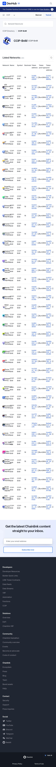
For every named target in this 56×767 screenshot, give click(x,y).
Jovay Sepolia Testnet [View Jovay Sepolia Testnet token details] (6, 270)
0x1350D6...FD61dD (34, 497)
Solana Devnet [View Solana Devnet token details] (6, 425)
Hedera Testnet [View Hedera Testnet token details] (6, 252)
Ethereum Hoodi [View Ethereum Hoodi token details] (6, 206)
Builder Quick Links (10, 576)
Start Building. (45, 9)
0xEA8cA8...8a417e (34, 288)
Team (5, 680)
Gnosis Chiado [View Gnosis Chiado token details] (6, 234)
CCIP (5, 606)
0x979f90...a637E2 (48, 507)
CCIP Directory (9, 31)
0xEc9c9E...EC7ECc (34, 406)
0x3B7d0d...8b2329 (34, 170)
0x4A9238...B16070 (34, 188)
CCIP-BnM (22, 31)
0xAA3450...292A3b (34, 206)
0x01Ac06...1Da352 (34, 252)
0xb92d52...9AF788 (48, 488)
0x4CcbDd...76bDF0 (48, 215)
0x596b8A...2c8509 (34, 77)
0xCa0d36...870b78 (48, 288)
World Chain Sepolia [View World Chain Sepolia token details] (6, 488)
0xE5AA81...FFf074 (48, 170)
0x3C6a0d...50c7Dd (34, 461)
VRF (4, 593)
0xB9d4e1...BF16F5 (34, 334)
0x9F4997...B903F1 (48, 161)
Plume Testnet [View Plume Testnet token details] (6, 370)
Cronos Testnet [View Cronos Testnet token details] (6, 179)
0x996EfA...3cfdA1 (48, 306)
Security (6, 700)
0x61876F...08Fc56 (48, 497)
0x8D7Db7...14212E (49, 370)
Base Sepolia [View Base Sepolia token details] (6, 152)
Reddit (8, 742)
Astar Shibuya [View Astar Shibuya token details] (6, 125)
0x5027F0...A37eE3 (49, 279)
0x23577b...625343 (34, 87)
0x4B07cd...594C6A (48, 261)
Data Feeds (7, 584)
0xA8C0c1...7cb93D (34, 115)
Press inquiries (8, 709)
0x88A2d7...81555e (34, 152)
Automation (7, 597)
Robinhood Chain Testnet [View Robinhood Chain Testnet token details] (6, 388)
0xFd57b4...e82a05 (34, 215)
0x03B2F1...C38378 (34, 279)
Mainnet (39, 15)
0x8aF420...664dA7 (34, 361)
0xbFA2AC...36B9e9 (34, 161)
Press (5, 671)
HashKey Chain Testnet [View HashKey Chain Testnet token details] (6, 243)
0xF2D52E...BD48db (34, 197)
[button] (51, 57)
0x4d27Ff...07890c (48, 115)
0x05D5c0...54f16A (48, 142)
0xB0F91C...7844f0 (34, 243)
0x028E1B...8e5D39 (34, 179)
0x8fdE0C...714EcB (34, 488)
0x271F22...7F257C (34, 416)
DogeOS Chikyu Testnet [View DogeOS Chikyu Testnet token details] (6, 188)
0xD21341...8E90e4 (34, 133)
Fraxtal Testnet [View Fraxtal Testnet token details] (6, 225)
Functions (6, 601)
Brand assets (8, 684)
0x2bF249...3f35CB (48, 270)
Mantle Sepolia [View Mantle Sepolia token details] (6, 288)
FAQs (5, 688)
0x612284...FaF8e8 (34, 224)
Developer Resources (11, 571)
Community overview (11, 642)
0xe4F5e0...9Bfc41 (48, 434)
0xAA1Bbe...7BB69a (48, 77)
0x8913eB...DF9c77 (48, 461)
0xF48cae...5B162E (34, 97)
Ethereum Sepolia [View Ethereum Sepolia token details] (6, 216)
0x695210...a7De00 (34, 352)
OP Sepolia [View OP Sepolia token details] (6, 361)
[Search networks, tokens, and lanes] (29, 24)
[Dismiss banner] (52, 9)
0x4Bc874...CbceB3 (34, 443)
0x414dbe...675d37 (34, 261)
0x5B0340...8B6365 (48, 416)
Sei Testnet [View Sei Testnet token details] (6, 416)
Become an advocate (11, 651)
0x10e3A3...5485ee (48, 133)
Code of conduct (9, 655)
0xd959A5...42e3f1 (48, 224)
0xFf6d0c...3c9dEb (34, 507)
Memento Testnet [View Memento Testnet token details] (6, 297)
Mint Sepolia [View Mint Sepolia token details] (6, 325)
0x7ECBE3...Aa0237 (48, 334)
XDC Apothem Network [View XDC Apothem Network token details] (6, 498)
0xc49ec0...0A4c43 (34, 124)
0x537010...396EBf (49, 388)
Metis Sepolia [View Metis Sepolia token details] (6, 316)
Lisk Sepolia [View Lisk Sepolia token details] (6, 279)
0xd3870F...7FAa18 (48, 252)
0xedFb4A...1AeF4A (49, 243)
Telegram (10, 734)
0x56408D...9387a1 (34, 325)
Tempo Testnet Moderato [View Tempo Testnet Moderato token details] (6, 461)
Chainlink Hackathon (11, 638)
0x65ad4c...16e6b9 (49, 106)
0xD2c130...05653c (48, 479)
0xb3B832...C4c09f (34, 343)
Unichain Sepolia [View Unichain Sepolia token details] (6, 470)
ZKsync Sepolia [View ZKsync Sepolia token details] (6, 507)
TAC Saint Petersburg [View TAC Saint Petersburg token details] (6, 443)
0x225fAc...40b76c (34, 370)
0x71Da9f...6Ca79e (48, 406)
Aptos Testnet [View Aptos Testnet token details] (6, 106)
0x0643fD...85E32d (34, 142)
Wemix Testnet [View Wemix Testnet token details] (6, 479)
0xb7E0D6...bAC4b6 (49, 206)
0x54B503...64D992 (34, 452)
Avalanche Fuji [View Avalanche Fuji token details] (6, 134)
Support (6, 705)
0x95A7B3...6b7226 (48, 361)
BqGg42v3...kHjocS (48, 425)
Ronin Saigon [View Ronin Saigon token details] (6, 398)
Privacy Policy (17, 764)
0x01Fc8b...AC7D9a (48, 315)
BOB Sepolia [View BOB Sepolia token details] (6, 170)
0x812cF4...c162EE (48, 124)
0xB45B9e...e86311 (34, 270)
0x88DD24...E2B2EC (34, 397)
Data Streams (8, 588)
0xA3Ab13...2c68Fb (48, 234)
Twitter (8, 721)
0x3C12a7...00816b (49, 152)
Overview (6, 617)
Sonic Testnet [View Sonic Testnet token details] (6, 434)
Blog (4, 676)
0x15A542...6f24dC (48, 397)
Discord (9, 729)
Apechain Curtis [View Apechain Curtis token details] (6, 97)
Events (5, 646)
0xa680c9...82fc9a (34, 106)
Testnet (48, 15)
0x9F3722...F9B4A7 (49, 87)
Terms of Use (39, 764)
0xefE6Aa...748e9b (48, 297)
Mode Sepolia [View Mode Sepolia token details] (6, 334)
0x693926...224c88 (48, 352)
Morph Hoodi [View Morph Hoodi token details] (6, 352)
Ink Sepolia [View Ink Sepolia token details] (6, 261)
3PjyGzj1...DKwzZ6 (34, 425)
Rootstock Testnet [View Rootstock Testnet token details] (6, 407)
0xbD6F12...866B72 (34, 306)
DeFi (4, 622)
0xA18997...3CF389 (34, 234)
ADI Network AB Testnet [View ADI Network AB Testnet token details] (6, 87)
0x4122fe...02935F (48, 379)
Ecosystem (7, 667)
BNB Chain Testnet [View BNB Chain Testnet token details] (6, 161)
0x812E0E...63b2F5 (48, 97)
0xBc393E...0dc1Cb (34, 434)
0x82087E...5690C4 (48, 443)
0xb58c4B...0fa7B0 (49, 343)
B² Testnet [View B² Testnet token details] (6, 143)
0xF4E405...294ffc (34, 479)
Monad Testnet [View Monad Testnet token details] (6, 343)
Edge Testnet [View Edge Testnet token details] (6, 197)
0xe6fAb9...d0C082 (48, 179)
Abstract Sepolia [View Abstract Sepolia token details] (6, 77)
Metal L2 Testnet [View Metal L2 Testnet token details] (6, 306)
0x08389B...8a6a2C (48, 470)
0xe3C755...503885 (48, 452)
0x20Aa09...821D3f (34, 315)
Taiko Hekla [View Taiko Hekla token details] (6, 452)
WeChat (9, 738)
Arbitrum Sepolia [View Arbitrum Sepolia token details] (6, 115)
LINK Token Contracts (11, 580)
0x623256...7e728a (34, 297)
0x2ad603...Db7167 (34, 388)
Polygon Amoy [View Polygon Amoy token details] (6, 379)
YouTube (9, 725)
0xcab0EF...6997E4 (34, 379)
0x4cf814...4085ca (48, 197)
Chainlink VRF (8, 626)
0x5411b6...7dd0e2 (48, 188)
